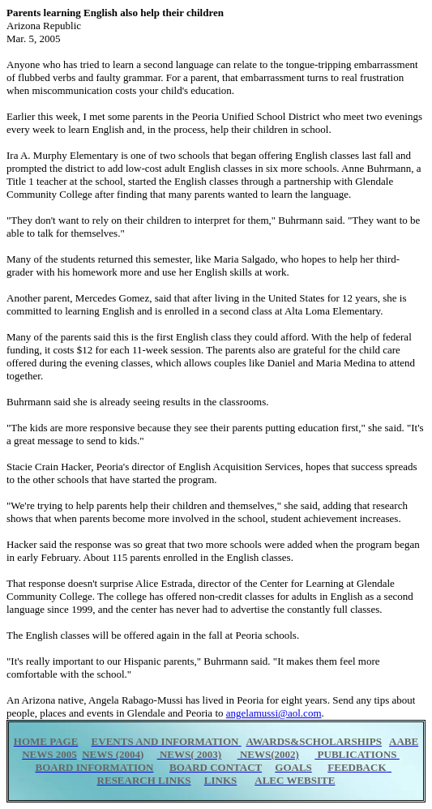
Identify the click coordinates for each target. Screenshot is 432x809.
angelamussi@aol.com (274, 713)
